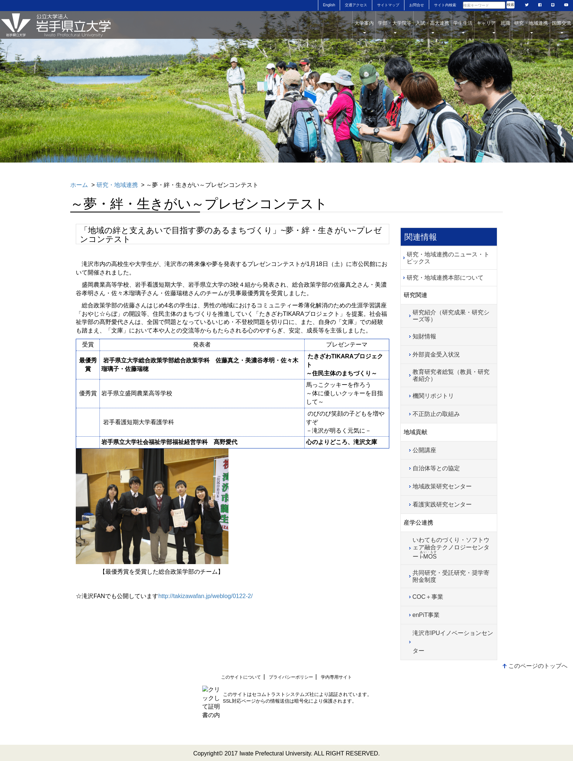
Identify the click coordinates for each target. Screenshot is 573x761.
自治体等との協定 (436, 468)
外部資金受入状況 (436, 354)
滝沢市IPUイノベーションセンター (453, 642)
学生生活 (462, 27)
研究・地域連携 (531, 27)
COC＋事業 (428, 597)
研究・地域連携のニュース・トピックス (448, 258)
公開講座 (424, 450)
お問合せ (416, 5)
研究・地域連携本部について (445, 277)
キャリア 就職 (493, 27)
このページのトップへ (537, 666)
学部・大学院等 (394, 27)
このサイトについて (241, 677)
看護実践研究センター (442, 504)
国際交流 (561, 27)
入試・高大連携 (432, 27)
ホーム (79, 185)
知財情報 (424, 336)
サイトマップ (388, 5)
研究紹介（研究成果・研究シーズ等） (451, 316)
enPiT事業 (426, 615)
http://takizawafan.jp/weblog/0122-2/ (205, 596)
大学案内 (364, 27)
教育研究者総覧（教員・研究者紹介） (451, 375)
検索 (510, 5)
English (329, 5)
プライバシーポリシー (291, 677)
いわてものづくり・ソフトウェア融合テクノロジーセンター (451, 548)
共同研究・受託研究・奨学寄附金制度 (451, 576)
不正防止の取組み (436, 414)
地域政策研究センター (442, 486)
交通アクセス (356, 5)
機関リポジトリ (433, 396)
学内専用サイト (336, 677)
